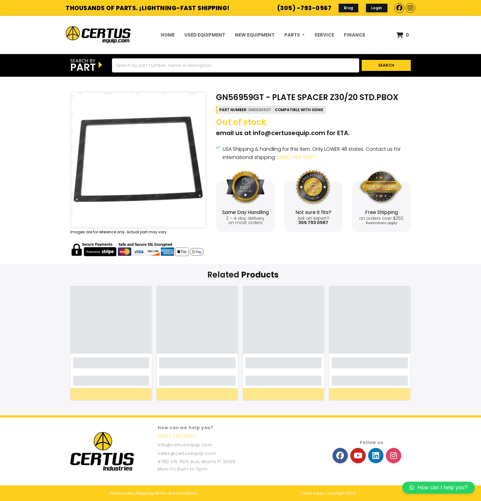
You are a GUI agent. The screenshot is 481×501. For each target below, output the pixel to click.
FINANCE (354, 35)
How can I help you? (439, 487)
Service (324, 35)
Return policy (122, 493)
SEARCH (386, 65)
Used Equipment (204, 35)
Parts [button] (292, 35)
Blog (348, 7)
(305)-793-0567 (296, 157)
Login (376, 7)
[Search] (235, 65)
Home (168, 35)
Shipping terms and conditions (166, 493)
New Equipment (255, 35)
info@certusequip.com (289, 133)
